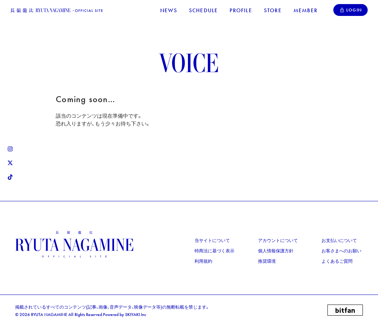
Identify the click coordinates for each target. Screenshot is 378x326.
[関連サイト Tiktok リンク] (10, 177)
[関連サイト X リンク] (10, 163)
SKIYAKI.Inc (135, 314)
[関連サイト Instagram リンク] (10, 149)
